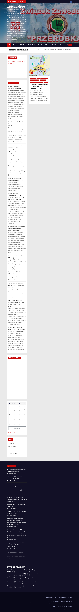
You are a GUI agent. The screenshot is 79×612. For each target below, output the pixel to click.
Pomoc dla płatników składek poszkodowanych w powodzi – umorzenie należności (15, 554)
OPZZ (41, 80)
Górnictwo (33, 78)
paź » (13, 432)
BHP (63, 595)
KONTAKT (40, 45)
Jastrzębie (53, 606)
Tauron (41, 82)
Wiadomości (47, 604)
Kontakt (70, 595)
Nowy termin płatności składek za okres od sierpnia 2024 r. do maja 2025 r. (16, 545)
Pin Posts (47, 601)
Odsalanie (64, 606)
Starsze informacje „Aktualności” (64, 609)
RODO (47, 45)
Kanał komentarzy (13, 450)
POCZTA (22, 45)
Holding (70, 604)
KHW (42, 78)
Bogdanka (64, 604)
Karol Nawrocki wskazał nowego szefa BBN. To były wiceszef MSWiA (15, 180)
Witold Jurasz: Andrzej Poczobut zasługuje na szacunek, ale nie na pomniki (16, 88)
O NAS (15, 45)
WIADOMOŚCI (31, 45)
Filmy (66, 595)
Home (40, 49)
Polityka (32, 82)
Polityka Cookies (64, 601)
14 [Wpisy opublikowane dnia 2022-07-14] (17, 414)
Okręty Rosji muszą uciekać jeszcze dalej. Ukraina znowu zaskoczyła (16, 285)
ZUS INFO (12, 466)
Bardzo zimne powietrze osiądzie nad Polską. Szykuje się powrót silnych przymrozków (16, 329)
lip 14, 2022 (35, 90)
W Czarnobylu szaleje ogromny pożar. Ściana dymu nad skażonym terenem (16, 228)
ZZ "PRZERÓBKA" (16, 6)
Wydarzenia (54, 604)
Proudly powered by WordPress (14, 602)
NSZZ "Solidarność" (35, 80)
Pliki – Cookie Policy (54, 601)
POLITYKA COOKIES (56, 45)
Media (46, 78)
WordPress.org (12, 453)
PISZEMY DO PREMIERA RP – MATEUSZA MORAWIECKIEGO (39, 86)
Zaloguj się (11, 443)
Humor (38, 78)
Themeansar (34, 602)
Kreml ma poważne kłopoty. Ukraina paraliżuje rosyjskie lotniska (16, 124)
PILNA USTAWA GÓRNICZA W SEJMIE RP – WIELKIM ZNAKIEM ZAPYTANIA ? (59, 598)
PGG (44, 80)
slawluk (41, 90)
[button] (67, 45)
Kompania (59, 606)
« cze (9, 432)
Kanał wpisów (12, 446)
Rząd (37, 82)
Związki (45, 82)
